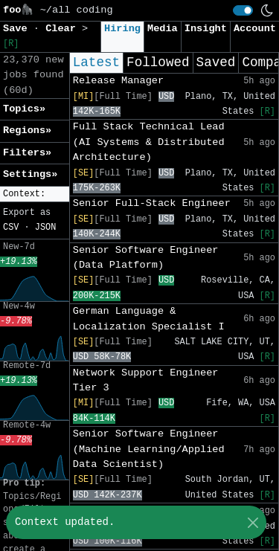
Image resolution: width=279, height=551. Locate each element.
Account (255, 28)
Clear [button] (63, 28)
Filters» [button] (27, 152)
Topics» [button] (24, 109)
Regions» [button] (27, 130)
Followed (157, 62)
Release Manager (118, 80)
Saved (216, 62)
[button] (34, 194)
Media (162, 28)
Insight (206, 28)
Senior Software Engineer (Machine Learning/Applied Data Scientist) (149, 449)
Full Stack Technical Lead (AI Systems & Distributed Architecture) (149, 142)
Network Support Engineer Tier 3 (146, 380)
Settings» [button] (30, 174)
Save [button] (18, 28)
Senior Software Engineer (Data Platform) (146, 258)
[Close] (252, 522)
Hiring (122, 28)
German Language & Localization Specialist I (149, 319)
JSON (46, 227)
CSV (11, 227)
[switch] (243, 10)
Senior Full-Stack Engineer (152, 203)
